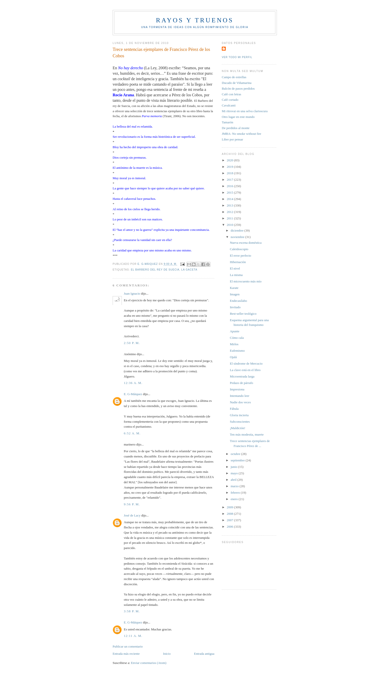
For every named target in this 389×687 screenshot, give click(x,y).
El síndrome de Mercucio (246, 363)
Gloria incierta (239, 415)
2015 (230, 192)
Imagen (234, 294)
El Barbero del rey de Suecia (155, 269)
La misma (236, 275)
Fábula (234, 409)
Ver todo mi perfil (237, 57)
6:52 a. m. (132, 433)
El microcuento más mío (245, 281)
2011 (230, 218)
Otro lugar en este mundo (238, 117)
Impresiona (237, 389)
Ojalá (233, 357)
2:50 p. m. (132, 343)
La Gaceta (189, 269)
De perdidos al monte (236, 128)
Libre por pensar (232, 139)
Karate (234, 288)
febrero (236, 492)
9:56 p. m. (132, 504)
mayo (235, 473)
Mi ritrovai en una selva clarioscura (244, 111)
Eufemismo (237, 350)
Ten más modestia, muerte (246, 434)
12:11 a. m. (133, 636)
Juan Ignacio (132, 293)
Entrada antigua (204, 653)
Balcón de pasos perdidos (238, 88)
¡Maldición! (237, 428)
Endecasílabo (238, 301)
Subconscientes (240, 421)
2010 (230, 225)
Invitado (235, 307)
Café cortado (230, 100)
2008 (230, 513)
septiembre (238, 460)
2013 (230, 205)
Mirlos (234, 344)
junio (234, 467)
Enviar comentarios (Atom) (148, 663)
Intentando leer (239, 396)
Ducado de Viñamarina (237, 83)
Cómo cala (237, 338)
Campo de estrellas (234, 77)
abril (234, 479)
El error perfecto (240, 255)
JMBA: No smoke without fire (241, 134)
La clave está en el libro (245, 370)
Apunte (234, 331)
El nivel (235, 268)
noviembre (238, 237)
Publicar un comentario (128, 646)
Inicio (166, 653)
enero (235, 499)
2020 (230, 160)
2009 (230, 507)
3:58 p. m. (132, 611)
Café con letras (231, 94)
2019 (230, 167)
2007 (230, 520)
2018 (230, 173)
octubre (236, 454)
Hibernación (238, 262)
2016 (230, 186)
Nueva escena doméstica (245, 242)
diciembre (237, 230)
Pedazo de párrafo (241, 383)
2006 (230, 526)
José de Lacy (132, 515)
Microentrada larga (242, 376)
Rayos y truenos (194, 20)
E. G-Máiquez (133, 394)
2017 (230, 179)
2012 (230, 212)
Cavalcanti (229, 105)
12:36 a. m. (133, 383)
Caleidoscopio (239, 249)
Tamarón (227, 122)
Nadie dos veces (240, 402)
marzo (235, 486)
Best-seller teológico (243, 313)
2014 (230, 199)
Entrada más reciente (126, 653)
